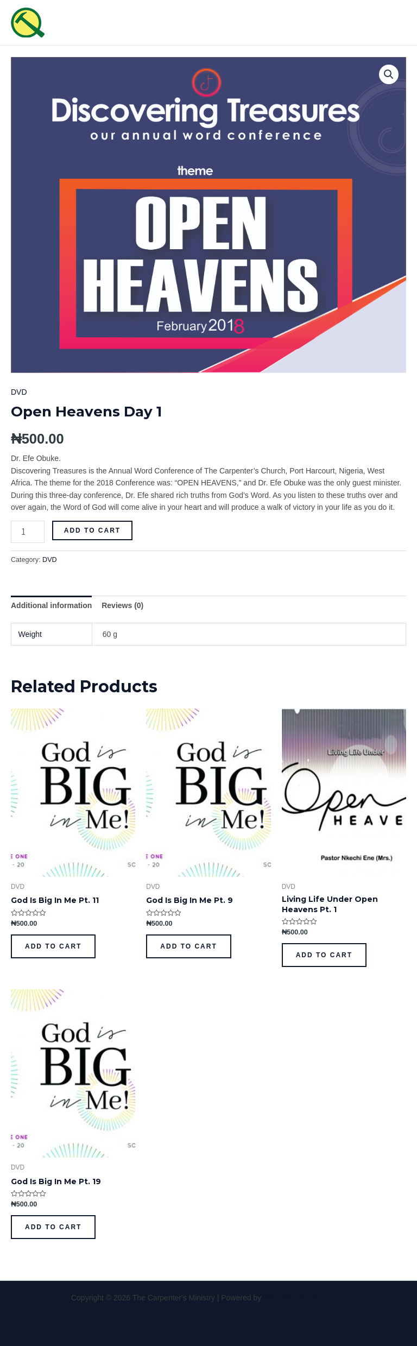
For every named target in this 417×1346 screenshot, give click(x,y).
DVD (19, 392)
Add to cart (92, 530)
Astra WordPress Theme (304, 1297)
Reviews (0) (122, 605)
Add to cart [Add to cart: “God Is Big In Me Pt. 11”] (53, 946)
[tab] (51, 605)
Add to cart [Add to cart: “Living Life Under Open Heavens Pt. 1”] (324, 955)
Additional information (51, 605)
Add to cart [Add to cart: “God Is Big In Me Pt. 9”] (188, 946)
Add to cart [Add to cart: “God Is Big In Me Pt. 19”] (53, 1227)
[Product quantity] (28, 531)
